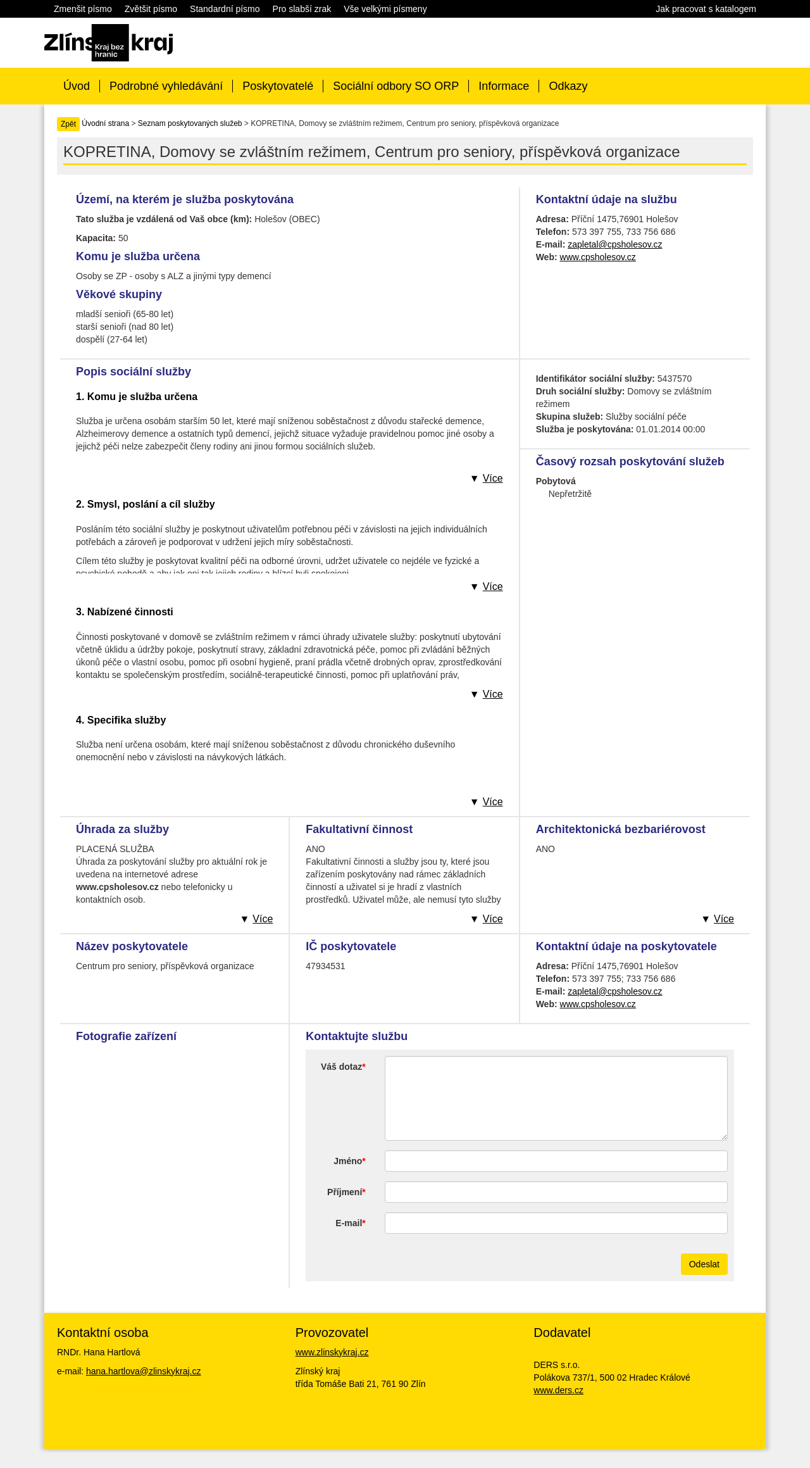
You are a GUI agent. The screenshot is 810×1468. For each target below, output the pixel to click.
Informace (503, 86)
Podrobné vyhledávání (166, 86)
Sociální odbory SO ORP (396, 86)
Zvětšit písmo (151, 9)
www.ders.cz (558, 1390)
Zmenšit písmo (83, 9)
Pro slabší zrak (302, 9)
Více (493, 478)
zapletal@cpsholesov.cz (615, 244)
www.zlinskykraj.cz (332, 1352)
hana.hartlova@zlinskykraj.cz (143, 1371)
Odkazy (568, 86)
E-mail (348, 1223)
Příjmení (344, 1192)
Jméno (347, 1161)
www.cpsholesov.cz (598, 257)
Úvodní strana (105, 123)
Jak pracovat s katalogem (706, 9)
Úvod (76, 86)
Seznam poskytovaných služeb (190, 123)
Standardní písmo (225, 9)
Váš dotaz (341, 1067)
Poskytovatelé (277, 86)
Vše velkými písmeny (385, 9)
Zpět (68, 124)
